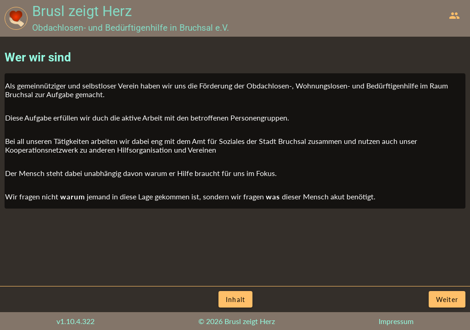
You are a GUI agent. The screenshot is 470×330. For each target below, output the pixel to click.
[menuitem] (454, 16)
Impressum (396, 321)
